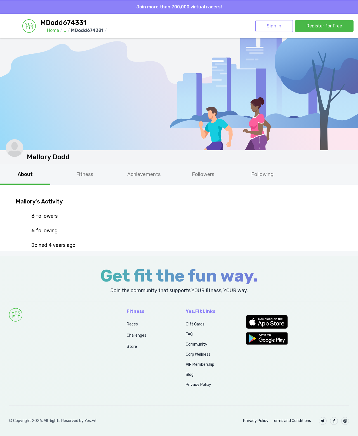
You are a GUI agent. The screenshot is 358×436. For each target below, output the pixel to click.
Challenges (136, 335)
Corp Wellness (198, 354)
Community (196, 344)
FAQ (189, 334)
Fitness (84, 174)
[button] (297, 322)
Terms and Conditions (291, 420)
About (25, 174)
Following (262, 174)
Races (132, 324)
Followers (203, 174)
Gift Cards (195, 324)
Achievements (144, 174)
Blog (190, 374)
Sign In (274, 26)
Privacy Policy (198, 384)
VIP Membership (200, 364)
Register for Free (324, 26)
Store (132, 346)
